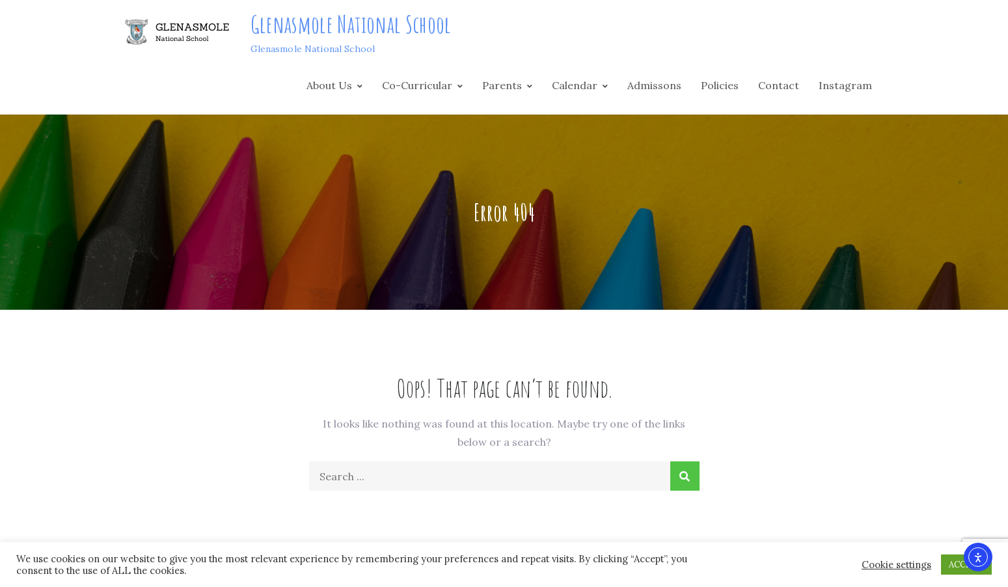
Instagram (845, 85)
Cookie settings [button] (896, 565)
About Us (329, 85)
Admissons (654, 85)
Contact (778, 85)
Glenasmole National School (351, 24)
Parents (502, 85)
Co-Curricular (417, 85)
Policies (720, 85)
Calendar (574, 85)
